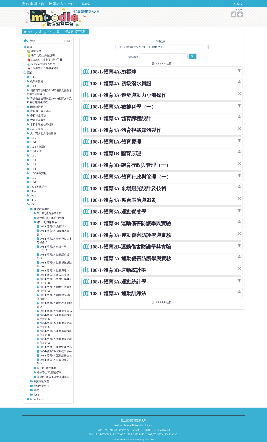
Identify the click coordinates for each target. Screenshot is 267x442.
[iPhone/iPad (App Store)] (233, 14)
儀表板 (86, 3)
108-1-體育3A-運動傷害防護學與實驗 (130, 235)
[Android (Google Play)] (240, 14)
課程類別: (161, 41)
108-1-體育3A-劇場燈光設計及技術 (128, 188)
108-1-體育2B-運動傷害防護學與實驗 (130, 247)
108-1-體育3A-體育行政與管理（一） (130, 177)
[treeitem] (48, 47)
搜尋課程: (133, 57)
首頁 (29, 47)
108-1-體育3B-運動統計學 (118, 270)
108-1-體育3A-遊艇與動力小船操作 (128, 95)
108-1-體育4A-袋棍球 (113, 72)
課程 (29, 72)
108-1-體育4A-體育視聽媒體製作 (125, 130)
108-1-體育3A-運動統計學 (118, 282)
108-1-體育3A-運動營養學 (118, 212)
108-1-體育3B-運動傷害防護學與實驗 (130, 223)
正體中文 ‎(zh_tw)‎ (61, 3)
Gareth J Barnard (150, 440)
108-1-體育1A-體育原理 (115, 142)
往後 (169, 63)
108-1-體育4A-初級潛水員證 (120, 83)
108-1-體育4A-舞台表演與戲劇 (123, 200)
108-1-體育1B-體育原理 (115, 153)
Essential (117, 440)
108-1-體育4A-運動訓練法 (118, 293)
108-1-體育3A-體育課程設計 (120, 118)
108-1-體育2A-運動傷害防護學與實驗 (130, 258)
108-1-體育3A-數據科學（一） (123, 107)
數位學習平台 (33, 4)
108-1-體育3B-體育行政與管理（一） (130, 165)
